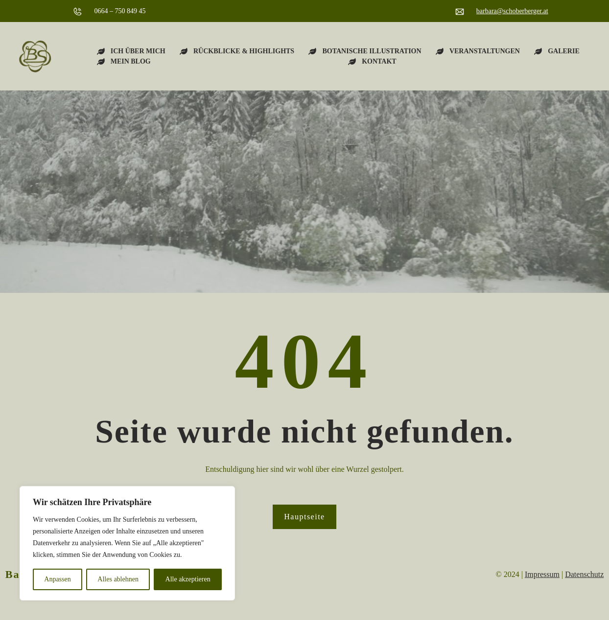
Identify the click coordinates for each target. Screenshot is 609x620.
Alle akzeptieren (188, 579)
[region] (127, 543)
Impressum (542, 574)
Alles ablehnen (118, 579)
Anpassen (57, 579)
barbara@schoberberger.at (512, 11)
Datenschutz (584, 574)
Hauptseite (304, 516)
